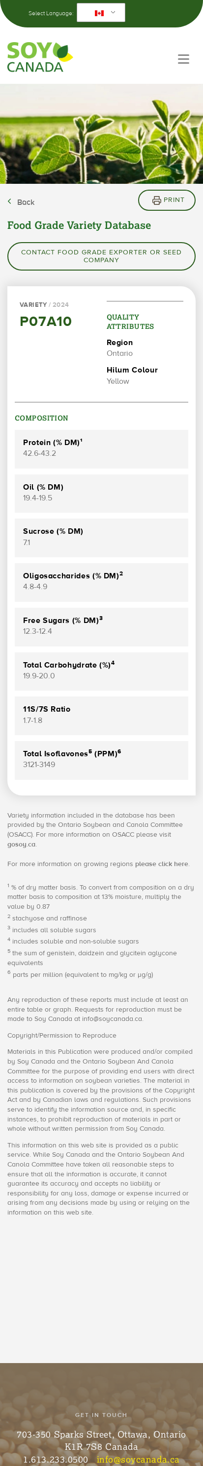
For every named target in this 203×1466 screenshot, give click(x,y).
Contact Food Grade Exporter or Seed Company (101, 256)
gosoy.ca (21, 844)
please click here (161, 864)
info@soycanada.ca (138, 1459)
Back (25, 202)
